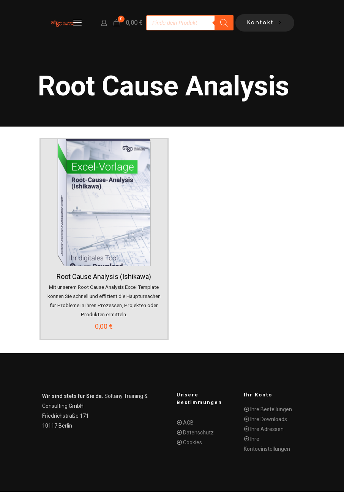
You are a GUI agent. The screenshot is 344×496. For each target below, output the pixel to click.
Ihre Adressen (267, 433)
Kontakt (265, 23)
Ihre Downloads (268, 423)
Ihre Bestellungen (271, 413)
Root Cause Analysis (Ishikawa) (104, 276)
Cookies (192, 447)
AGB (188, 427)
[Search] (224, 22)
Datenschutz (198, 437)
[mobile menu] (77, 22)
